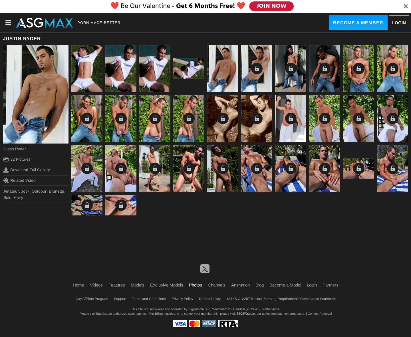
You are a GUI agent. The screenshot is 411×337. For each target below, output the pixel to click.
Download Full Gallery (26, 170)
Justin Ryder (14, 149)
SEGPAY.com (245, 313)
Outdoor (39, 191)
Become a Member (358, 22)
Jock (25, 191)
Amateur (11, 191)
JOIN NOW (272, 6)
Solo (7, 197)
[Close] (406, 6)
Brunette (56, 191)
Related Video (19, 180)
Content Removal (320, 313)
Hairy (18, 197)
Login (399, 22)
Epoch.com (104, 313)
